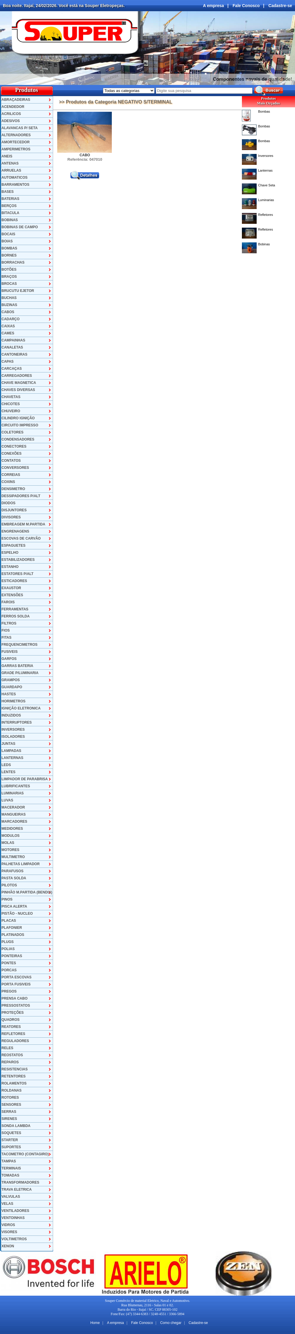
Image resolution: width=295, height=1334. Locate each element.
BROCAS (9, 284)
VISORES (9, 1232)
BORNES (9, 255)
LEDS (6, 765)
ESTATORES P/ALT (17, 574)
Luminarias (266, 200)
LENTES (8, 772)
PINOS (6, 899)
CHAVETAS (10, 397)
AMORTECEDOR (15, 142)
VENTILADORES (15, 1211)
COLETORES (12, 432)
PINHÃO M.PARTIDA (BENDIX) (26, 892)
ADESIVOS (10, 121)
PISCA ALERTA (14, 906)
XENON (7, 1246)
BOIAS (7, 241)
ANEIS (6, 156)
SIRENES (9, 1119)
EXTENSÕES (12, 595)
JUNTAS (8, 744)
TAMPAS (8, 1161)
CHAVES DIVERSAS (18, 390)
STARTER (9, 1140)
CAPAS (7, 361)
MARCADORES (14, 821)
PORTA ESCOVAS (16, 977)
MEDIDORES (12, 829)
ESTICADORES (14, 581)
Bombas (264, 111)
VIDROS (8, 1225)
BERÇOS (9, 206)
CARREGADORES (16, 376)
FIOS (5, 630)
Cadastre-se (280, 5)
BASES (7, 192)
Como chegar (170, 1323)
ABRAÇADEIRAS (15, 100)
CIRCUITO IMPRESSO (19, 425)
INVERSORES (13, 729)
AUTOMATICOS (14, 177)
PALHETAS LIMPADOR (20, 864)
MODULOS (10, 836)
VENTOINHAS (12, 1218)
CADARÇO (10, 319)
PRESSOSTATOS (15, 1005)
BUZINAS (9, 305)
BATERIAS (10, 199)
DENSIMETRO (13, 489)
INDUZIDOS (11, 715)
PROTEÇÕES (12, 1013)
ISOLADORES (13, 737)
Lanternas (265, 170)
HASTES (8, 694)
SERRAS (8, 1112)
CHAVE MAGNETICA (18, 383)
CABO (85, 155)
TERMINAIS (11, 1168)
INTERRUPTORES (16, 722)
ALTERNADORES (16, 135)
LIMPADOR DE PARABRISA (24, 779)
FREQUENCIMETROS (19, 645)
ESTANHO (10, 567)
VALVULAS (10, 1197)
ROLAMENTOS (14, 1083)
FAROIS (8, 602)
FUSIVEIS (9, 652)
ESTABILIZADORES (18, 560)
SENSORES (11, 1105)
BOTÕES (9, 269)
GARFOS (9, 659)
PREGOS (9, 991)
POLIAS (8, 949)
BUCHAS (9, 298)
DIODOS (8, 503)
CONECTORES (13, 446)
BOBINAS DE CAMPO (19, 227)
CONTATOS (11, 461)
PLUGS (7, 942)
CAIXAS (8, 326)
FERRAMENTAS (14, 609)
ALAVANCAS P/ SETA (19, 128)
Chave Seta (266, 185)
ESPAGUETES (13, 545)
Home (95, 1323)
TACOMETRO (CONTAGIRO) (25, 1154)
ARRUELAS (11, 170)
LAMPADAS (11, 751)
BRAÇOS (9, 277)
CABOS (7, 312)
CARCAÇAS (11, 369)
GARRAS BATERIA (17, 666)
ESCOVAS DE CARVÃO (21, 538)
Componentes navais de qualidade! (252, 79)
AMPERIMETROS (15, 149)
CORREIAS (10, 475)
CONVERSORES (15, 468)
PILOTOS (9, 885)
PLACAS (8, 921)
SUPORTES (11, 1147)
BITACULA (10, 213)
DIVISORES (11, 517)
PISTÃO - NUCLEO (17, 913)
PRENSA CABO (14, 998)
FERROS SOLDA (15, 616)
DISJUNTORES (14, 510)
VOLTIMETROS (14, 1239)
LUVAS (7, 800)
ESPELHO (9, 553)
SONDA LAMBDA (15, 1126)
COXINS (8, 482)
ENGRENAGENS (15, 531)
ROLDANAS (11, 1090)
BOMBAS (9, 248)
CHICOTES (10, 404)
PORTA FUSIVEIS (16, 984)
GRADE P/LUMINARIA (19, 673)
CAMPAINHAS (13, 340)
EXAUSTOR (11, 588)
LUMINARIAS (12, 793)
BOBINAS (9, 220)
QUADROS (10, 1020)
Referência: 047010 (85, 159)
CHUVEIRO (10, 411)
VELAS (7, 1204)
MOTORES (10, 850)
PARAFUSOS (12, 871)
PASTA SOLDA (13, 878)
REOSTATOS (12, 1055)
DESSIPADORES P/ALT (20, 496)
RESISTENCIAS (14, 1069)
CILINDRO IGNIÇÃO (18, 418)
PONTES (8, 963)
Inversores (265, 155)
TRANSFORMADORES (20, 1182)
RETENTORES (13, 1076)
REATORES (11, 1027)
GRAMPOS (10, 680)
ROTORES (10, 1097)
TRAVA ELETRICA (16, 1189)
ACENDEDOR (12, 107)
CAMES (7, 333)
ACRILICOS (11, 114)
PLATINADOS (12, 935)
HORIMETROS (13, 701)
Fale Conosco (246, 5)
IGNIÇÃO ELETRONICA (21, 708)
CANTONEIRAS (14, 354)
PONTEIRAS (11, 956)
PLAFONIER (11, 928)
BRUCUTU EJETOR (17, 291)
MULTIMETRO (13, 857)
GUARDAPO (11, 687)
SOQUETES (11, 1133)
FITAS (6, 637)
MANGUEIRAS (13, 814)
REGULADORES (15, 1041)
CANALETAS (12, 347)
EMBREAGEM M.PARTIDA (23, 524)
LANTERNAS (12, 758)
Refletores (265, 214)
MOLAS (7, 843)
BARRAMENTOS (15, 185)
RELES (7, 1048)
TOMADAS (10, 1175)
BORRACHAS (12, 262)
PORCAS (9, 970)
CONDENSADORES (17, 439)
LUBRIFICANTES (15, 786)
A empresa (213, 5)
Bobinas (264, 244)
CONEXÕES (11, 453)
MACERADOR (13, 807)
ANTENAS (10, 163)
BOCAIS (8, 234)
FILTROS (8, 623)
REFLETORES (13, 1034)
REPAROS (10, 1062)
